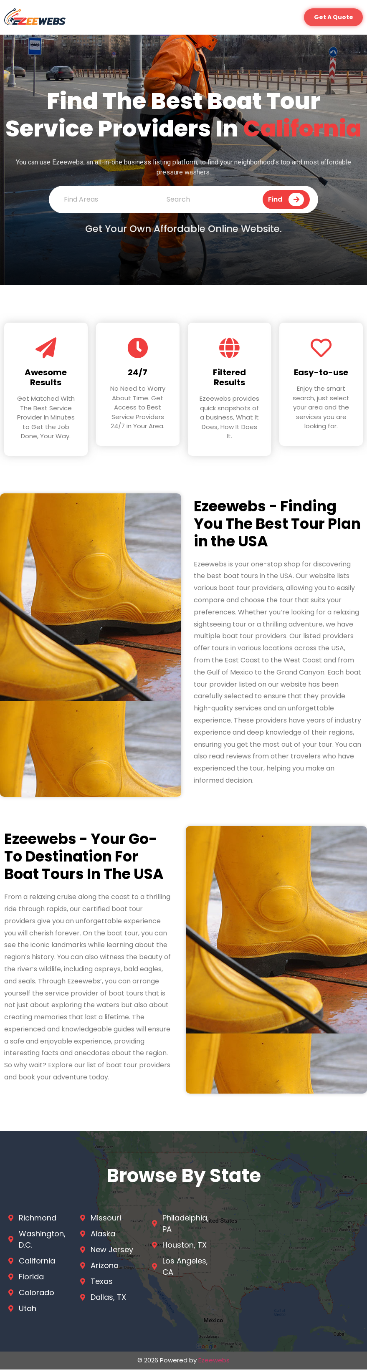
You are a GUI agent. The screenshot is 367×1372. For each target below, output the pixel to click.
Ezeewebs (214, 1362)
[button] (331, 18)
